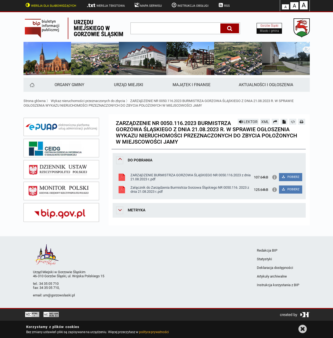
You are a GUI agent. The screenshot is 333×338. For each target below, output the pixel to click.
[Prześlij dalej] (275, 122)
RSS (223, 5)
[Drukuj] (301, 122)
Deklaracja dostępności (275, 268)
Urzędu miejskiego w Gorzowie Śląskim (98, 28)
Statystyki (264, 259)
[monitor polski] (61, 191)
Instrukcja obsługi (189, 5)
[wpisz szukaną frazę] (175, 28)
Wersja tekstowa (105, 5)
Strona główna (34, 101)
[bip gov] (61, 212)
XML (265, 122)
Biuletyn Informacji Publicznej (45, 28)
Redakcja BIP (267, 250)
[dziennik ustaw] (61, 169)
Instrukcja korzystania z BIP (278, 285)
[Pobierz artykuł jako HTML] (292, 122)
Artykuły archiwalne (272, 276)
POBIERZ (290, 177)
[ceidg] (61, 148)
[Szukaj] (229, 28)
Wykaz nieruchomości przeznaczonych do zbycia (88, 101)
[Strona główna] (31, 85)
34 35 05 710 (49, 284)
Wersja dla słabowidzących (50, 5)
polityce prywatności (154, 332)
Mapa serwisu (148, 5)
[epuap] (61, 127)
